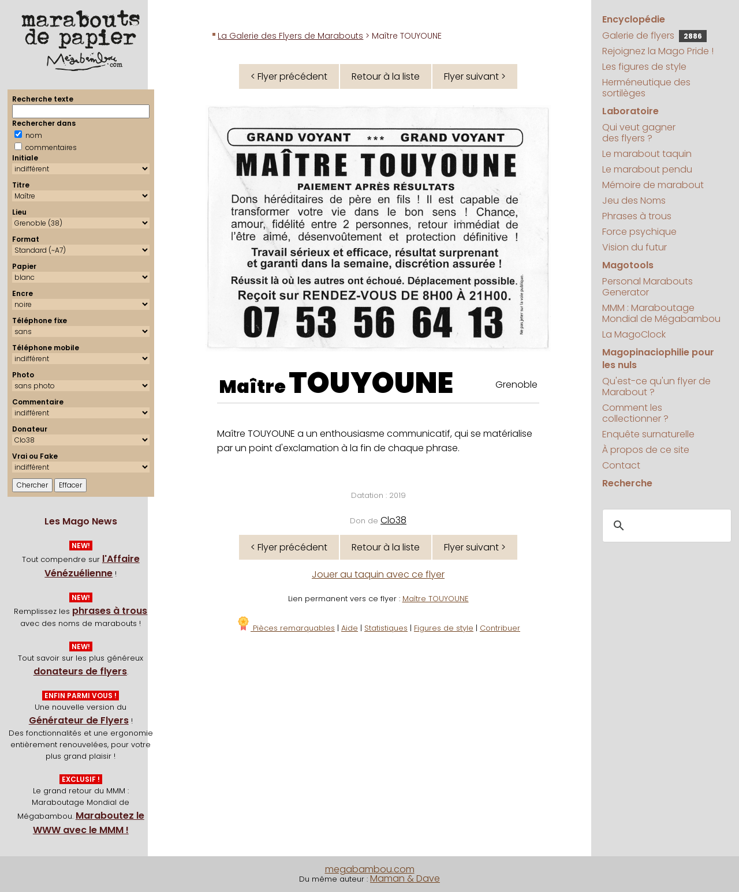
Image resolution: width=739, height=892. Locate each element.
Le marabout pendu (647, 169)
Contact (621, 465)
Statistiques (386, 628)
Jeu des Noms (634, 200)
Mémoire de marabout (653, 185)
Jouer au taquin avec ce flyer (378, 574)
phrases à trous (109, 610)
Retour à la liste (386, 76)
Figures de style (443, 628)
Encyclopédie (633, 19)
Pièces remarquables (285, 628)
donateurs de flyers (80, 671)
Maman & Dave (405, 878)
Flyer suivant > (475, 76)
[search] (665, 526)
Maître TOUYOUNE (435, 598)
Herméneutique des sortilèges (646, 88)
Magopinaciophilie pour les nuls (658, 359)
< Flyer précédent (289, 76)
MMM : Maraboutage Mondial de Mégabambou (661, 313)
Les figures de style (644, 66)
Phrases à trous (636, 216)
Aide (349, 628)
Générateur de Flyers (79, 720)
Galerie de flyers (654, 35)
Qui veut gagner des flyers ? (638, 133)
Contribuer (500, 628)
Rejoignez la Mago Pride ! (658, 51)
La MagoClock (634, 334)
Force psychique (639, 231)
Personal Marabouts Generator (647, 287)
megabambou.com (370, 869)
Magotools (628, 265)
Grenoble (516, 384)
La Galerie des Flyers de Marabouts (290, 36)
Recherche (627, 483)
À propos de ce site (645, 449)
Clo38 (393, 520)
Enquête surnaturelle (648, 434)
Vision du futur (634, 247)
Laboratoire (630, 111)
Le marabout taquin (647, 153)
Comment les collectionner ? (635, 413)
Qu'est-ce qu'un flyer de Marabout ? (656, 386)
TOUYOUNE (371, 383)
